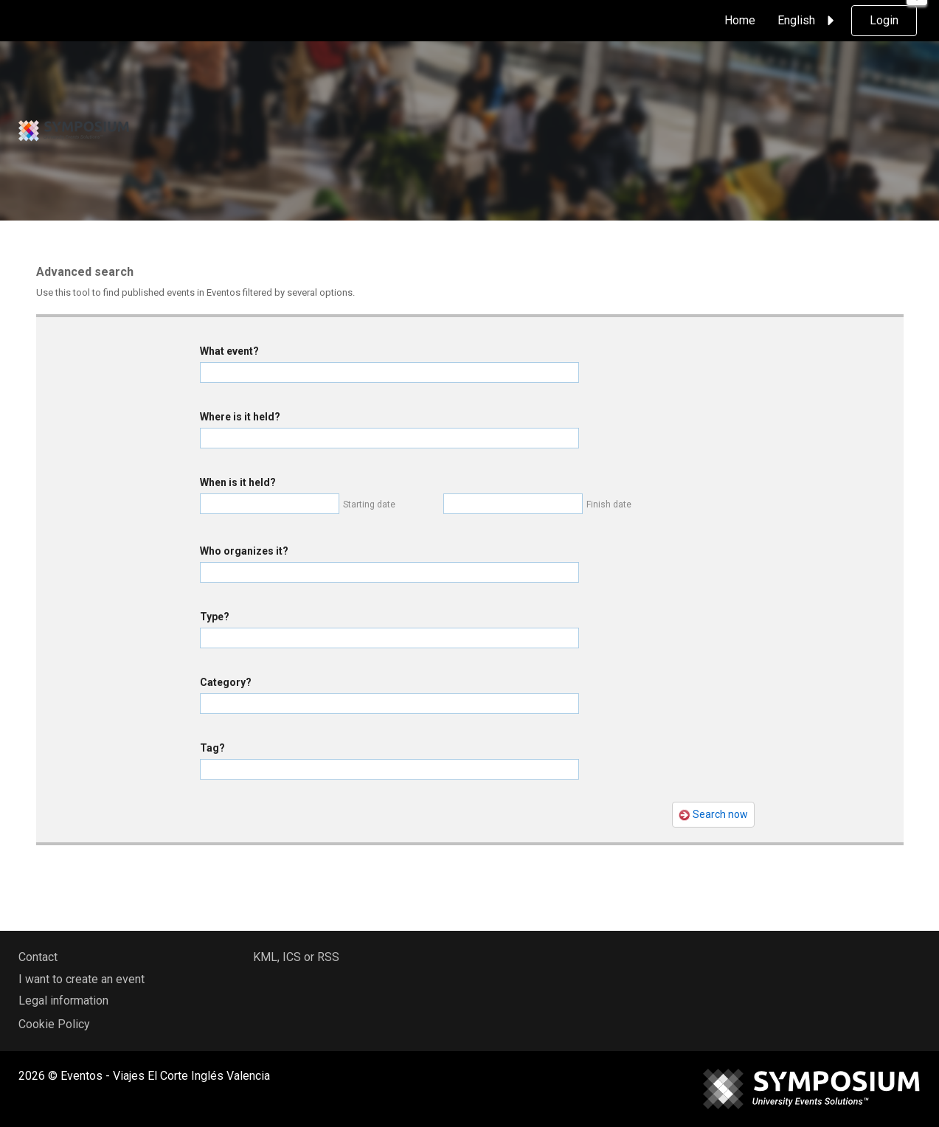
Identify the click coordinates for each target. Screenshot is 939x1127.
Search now (713, 814)
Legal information (63, 1001)
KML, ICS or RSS (296, 957)
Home (739, 20)
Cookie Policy (54, 1024)
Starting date (369, 504)
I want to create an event (81, 979)
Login (884, 20)
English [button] (808, 21)
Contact (38, 957)
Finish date (608, 504)
